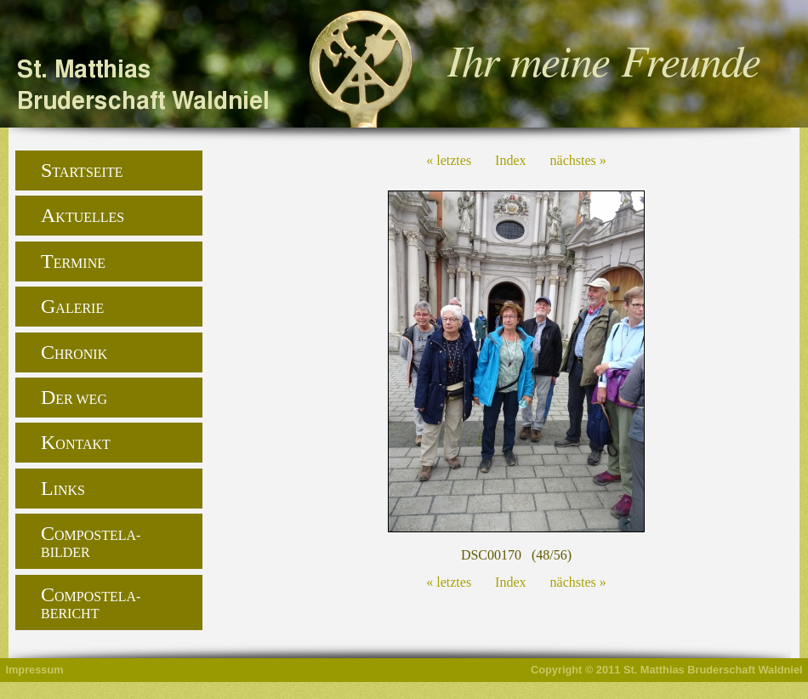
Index (510, 160)
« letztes (448, 160)
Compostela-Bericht (90, 602)
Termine (73, 261)
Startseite (81, 170)
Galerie (72, 306)
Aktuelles (82, 215)
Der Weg (74, 397)
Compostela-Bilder (90, 541)
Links (63, 488)
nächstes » (578, 160)
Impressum (34, 669)
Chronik (74, 352)
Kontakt (76, 442)
